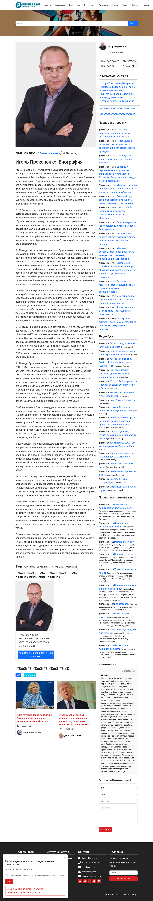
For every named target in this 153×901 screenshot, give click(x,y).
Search (133, 23)
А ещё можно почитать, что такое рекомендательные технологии (25, 891)
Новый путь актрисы (125, 554)
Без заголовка (122, 603)
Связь (146, 5)
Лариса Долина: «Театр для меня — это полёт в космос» (116, 159)
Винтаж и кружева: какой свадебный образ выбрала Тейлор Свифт (118, 226)
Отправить (105, 829)
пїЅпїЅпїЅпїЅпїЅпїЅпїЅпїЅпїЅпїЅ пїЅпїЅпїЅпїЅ (36, 655)
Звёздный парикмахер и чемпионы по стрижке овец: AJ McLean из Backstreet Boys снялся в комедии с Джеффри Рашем (117, 173)
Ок (9, 882)
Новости (47, 5)
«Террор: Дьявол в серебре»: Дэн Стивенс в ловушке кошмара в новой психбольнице (118, 188)
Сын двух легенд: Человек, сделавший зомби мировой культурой (114, 373)
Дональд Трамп (73, 735)
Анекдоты (103, 5)
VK (18, 675)
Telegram (30, 675)
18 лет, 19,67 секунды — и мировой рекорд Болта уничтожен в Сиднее (118, 385)
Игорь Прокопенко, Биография (117, 83)
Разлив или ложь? (124, 541)
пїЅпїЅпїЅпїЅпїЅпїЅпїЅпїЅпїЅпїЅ (117, 108)
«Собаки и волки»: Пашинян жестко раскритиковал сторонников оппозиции (117, 299)
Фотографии (89, 5)
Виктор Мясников (50, 153)
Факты (115, 5)
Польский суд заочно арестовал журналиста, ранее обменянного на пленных (116, 200)
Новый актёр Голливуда (122, 400)
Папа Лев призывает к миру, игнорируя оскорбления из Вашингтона (114, 133)
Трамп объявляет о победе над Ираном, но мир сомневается (117, 311)
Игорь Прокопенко (118, 46)
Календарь (60, 5)
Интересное (74, 5)
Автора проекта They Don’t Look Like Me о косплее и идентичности (115, 362)
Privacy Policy (129, 894)
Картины (136, 5)
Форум (125, 5)
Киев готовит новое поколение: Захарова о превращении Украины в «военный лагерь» (34, 718)
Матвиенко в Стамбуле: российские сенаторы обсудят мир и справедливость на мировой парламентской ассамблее (117, 270)
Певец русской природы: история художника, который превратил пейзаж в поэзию (118, 421)
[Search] (72, 23)
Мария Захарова (32, 732)
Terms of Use (112, 894)
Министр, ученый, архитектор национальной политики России (118, 435)
